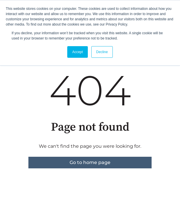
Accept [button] (77, 52)
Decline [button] (102, 52)
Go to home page (90, 162)
